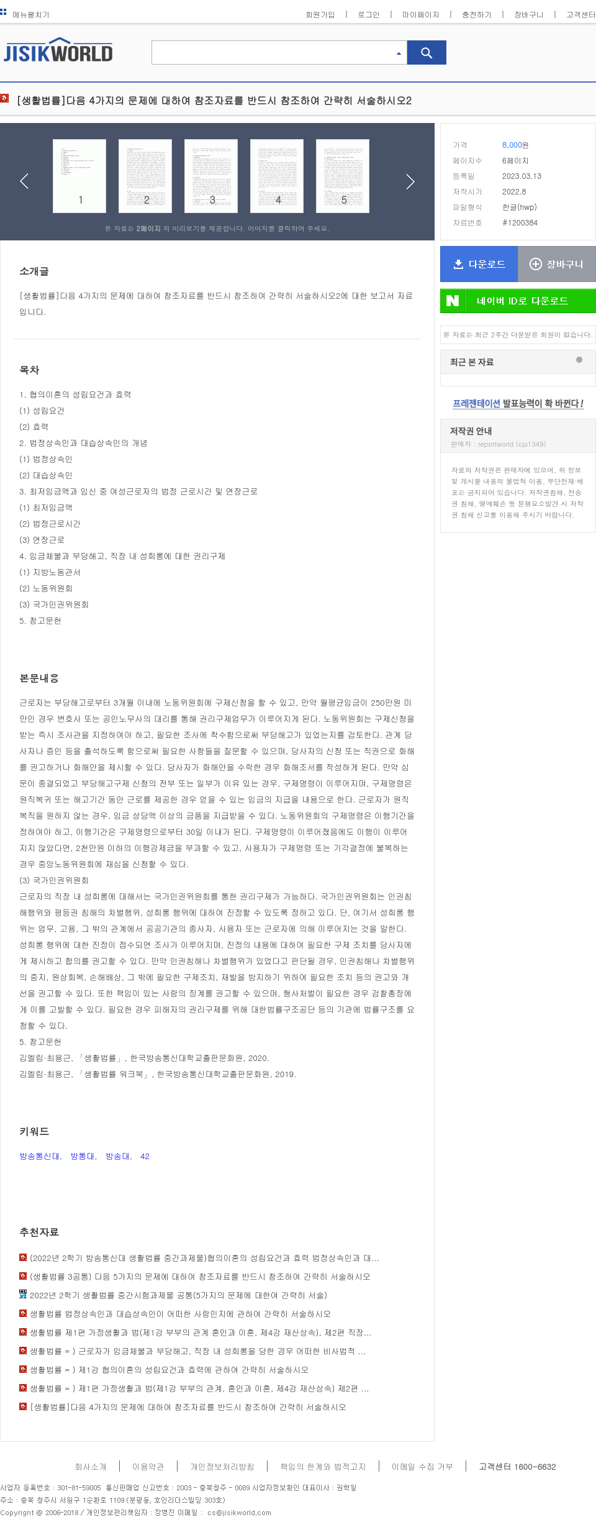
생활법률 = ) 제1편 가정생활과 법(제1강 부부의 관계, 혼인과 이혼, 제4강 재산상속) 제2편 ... (199, 1388)
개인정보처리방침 (222, 1466)
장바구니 (529, 14)
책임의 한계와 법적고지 (323, 1466)
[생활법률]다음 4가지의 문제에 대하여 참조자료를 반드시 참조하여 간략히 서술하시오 (188, 1407)
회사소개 (90, 1466)
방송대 (118, 1156)
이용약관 (148, 1466)
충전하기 (477, 14)
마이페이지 (421, 14)
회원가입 (320, 14)
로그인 (369, 14)
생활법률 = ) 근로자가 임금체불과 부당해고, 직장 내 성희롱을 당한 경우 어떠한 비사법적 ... (198, 1351)
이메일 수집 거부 (423, 1466)
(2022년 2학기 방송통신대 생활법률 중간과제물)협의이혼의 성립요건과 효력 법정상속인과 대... (204, 1258)
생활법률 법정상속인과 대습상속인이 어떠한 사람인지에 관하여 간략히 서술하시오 (180, 1313)
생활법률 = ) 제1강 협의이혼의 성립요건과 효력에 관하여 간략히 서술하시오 (169, 1369)
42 (145, 1156)
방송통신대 (39, 1156)
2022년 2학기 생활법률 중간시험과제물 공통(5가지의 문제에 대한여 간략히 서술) (178, 1295)
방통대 (82, 1156)
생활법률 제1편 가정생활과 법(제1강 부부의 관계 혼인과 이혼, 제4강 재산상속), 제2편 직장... (201, 1332)
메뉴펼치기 (25, 14)
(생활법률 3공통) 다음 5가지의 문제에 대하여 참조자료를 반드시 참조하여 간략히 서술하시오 (200, 1276)
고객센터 (581, 14)
